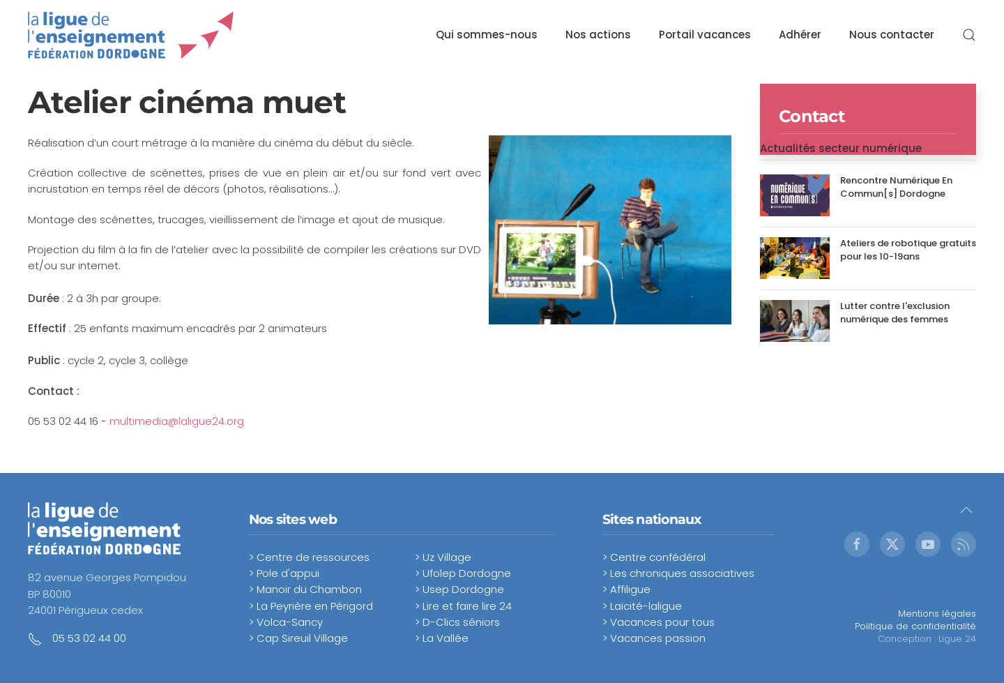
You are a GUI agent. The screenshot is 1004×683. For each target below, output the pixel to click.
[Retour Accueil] (131, 35)
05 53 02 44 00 (89, 638)
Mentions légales (937, 613)
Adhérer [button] (800, 34)
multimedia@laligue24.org (176, 421)
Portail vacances (705, 34)
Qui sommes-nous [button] (487, 34)
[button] (969, 35)
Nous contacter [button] (891, 34)
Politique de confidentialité (915, 626)
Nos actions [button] (598, 34)
